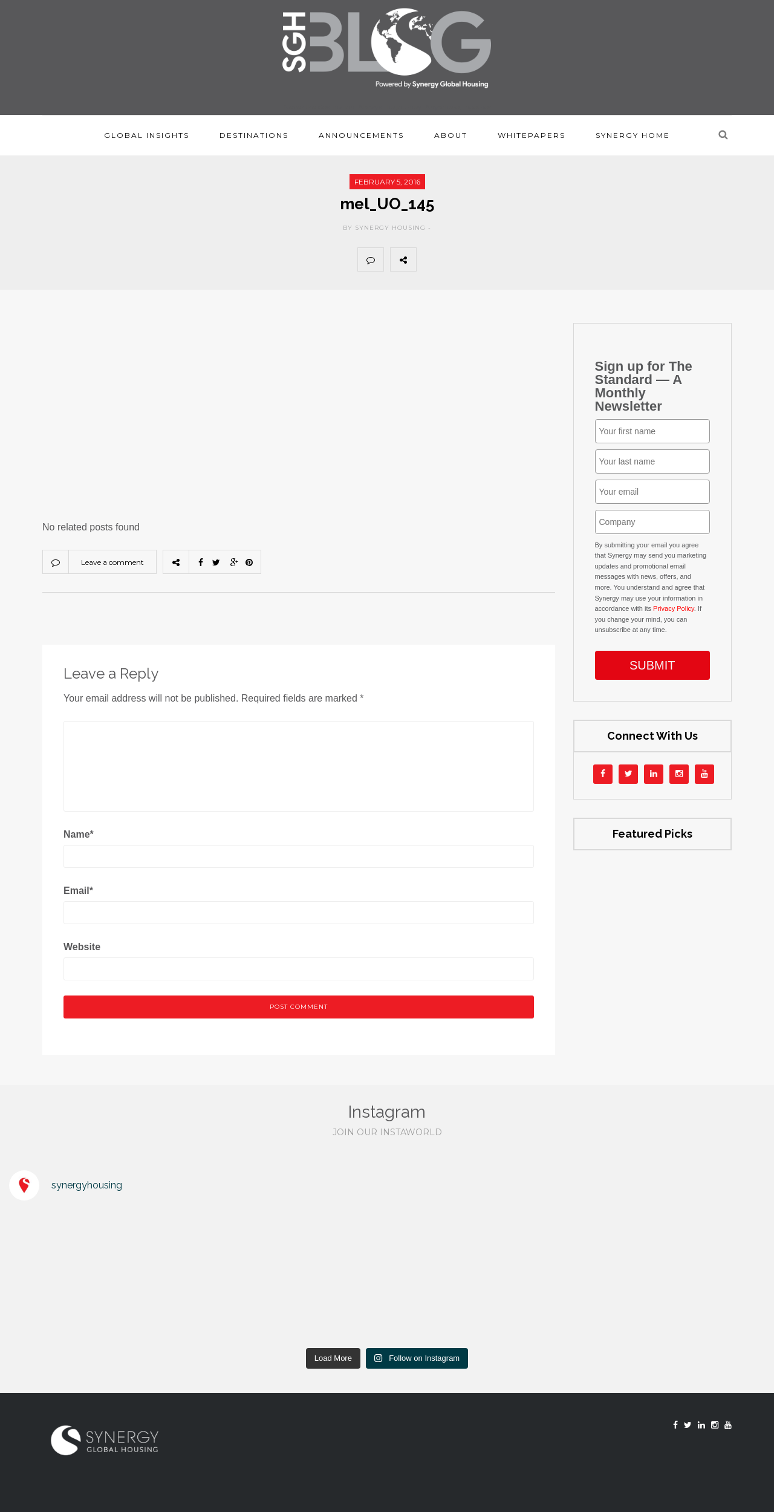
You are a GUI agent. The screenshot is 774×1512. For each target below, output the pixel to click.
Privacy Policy (673, 608)
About (450, 135)
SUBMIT (652, 665)
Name (78, 834)
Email (78, 890)
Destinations (254, 135)
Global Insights (146, 135)
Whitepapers (531, 135)
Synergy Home (633, 135)
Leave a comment (112, 562)
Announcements (361, 135)
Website (81, 947)
